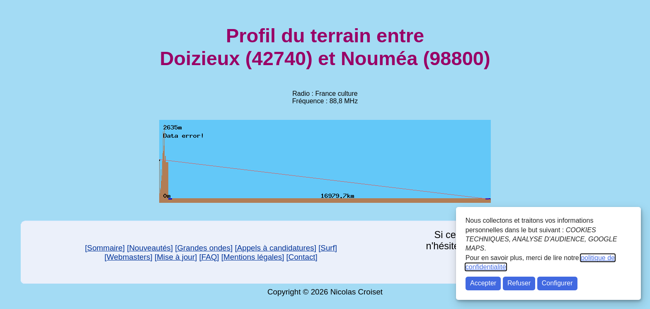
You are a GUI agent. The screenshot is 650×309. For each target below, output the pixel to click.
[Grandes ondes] (204, 247)
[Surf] (327, 247)
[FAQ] (209, 257)
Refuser (519, 283)
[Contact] (302, 257)
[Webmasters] (128, 257)
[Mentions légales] (252, 257)
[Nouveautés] (150, 247)
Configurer (557, 283)
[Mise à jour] (176, 257)
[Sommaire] (105, 247)
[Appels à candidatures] (275, 247)
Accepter (483, 283)
